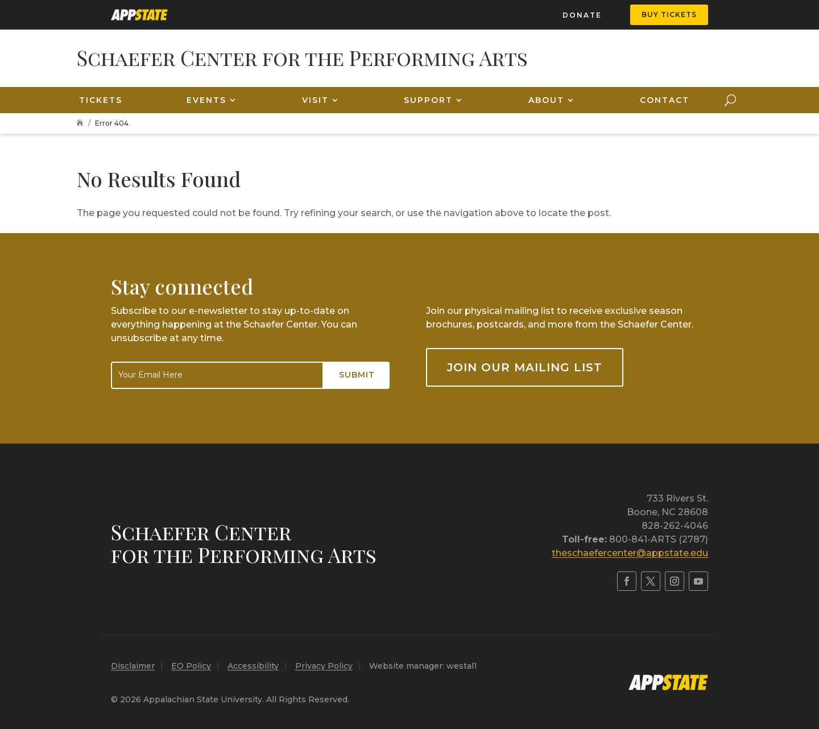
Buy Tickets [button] (669, 14)
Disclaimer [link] (133, 666)
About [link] (546, 100)
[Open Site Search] (730, 100)
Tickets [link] (100, 100)
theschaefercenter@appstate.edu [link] (630, 553)
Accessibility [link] (253, 666)
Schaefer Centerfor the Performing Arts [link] (244, 543)
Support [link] (428, 100)
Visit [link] (315, 100)
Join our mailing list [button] (524, 367)
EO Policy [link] (191, 666)
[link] (139, 14)
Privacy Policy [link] (324, 666)
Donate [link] (582, 15)
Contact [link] (664, 100)
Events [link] (206, 100)
